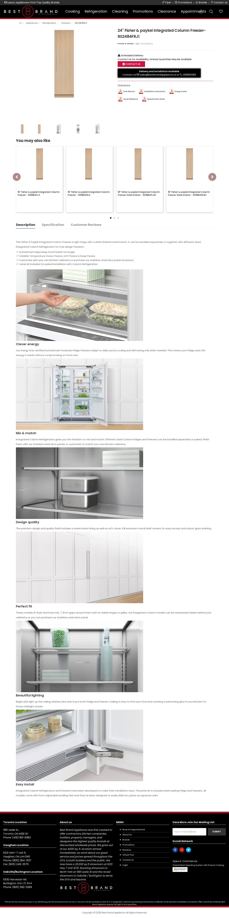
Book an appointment (133, 829)
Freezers (65, 22)
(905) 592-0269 (22, 887)
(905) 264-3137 (21, 860)
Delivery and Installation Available (159, 71)
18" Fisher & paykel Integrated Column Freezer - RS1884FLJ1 (39, 193)
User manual (129, 91)
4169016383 (189, 74)
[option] (64, 63)
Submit (216, 831)
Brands (126, 839)
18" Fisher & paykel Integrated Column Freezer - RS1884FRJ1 (89, 193)
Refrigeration (96, 11)
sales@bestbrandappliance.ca (158, 74)
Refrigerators (49, 22)
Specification (53, 225)
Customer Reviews (86, 225)
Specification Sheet (156, 99)
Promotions (143, 11)
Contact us (128, 859)
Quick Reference (130, 99)
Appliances (32, 22)
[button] (111, 217)
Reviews (126, 849)
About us (127, 834)
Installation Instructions (154, 91)
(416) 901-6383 (21, 837)
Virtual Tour (128, 854)
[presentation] (17, 177)
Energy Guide (181, 91)
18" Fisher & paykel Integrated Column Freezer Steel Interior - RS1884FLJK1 (139, 193)
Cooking (72, 11)
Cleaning (120, 11)
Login (125, 865)
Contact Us (132, 64)
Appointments (193, 11)
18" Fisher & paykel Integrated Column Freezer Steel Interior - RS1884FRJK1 (189, 193)
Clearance (167, 11)
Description (25, 225)
